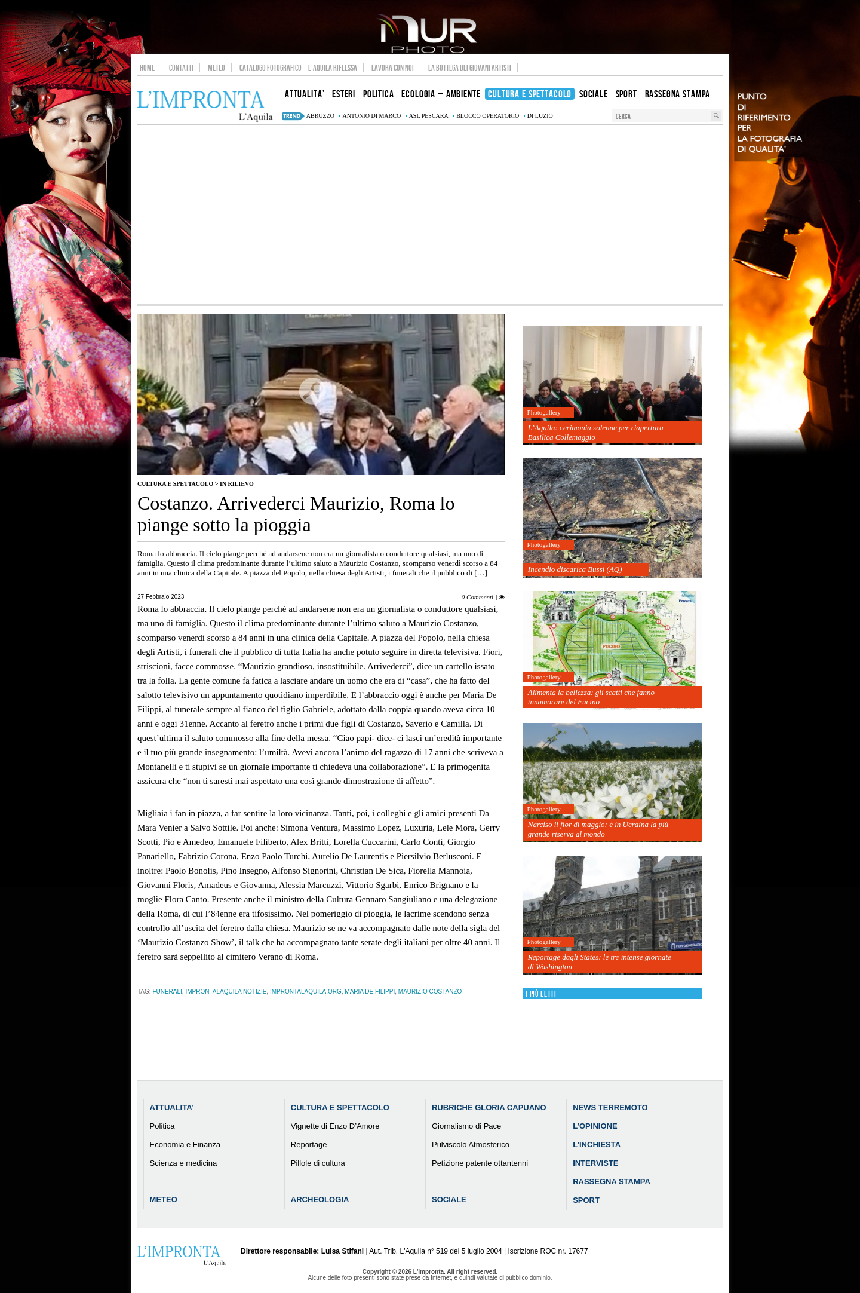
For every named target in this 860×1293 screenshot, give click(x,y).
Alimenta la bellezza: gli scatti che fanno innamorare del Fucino (591, 697)
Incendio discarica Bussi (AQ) (575, 569)
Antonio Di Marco (372, 115)
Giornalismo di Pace (466, 1126)
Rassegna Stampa (611, 1181)
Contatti (181, 67)
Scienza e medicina (183, 1163)
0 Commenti (477, 596)
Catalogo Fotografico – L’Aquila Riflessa (298, 67)
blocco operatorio (487, 115)
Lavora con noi (392, 67)
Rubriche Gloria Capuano (489, 1107)
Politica (162, 1126)
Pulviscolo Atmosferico (470, 1144)
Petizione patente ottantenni (480, 1163)
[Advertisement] (430, 214)
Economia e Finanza (185, 1144)
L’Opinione (595, 1126)
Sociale (449, 1199)
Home (147, 67)
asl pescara (429, 115)
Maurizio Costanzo (430, 991)
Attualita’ (172, 1107)
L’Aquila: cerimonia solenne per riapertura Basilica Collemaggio (596, 432)
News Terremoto (610, 1107)
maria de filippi (370, 991)
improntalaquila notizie (225, 991)
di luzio (540, 115)
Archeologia (320, 1199)
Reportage (309, 1144)
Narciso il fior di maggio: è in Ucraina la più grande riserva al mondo (598, 829)
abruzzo (320, 115)
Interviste (595, 1163)
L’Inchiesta (597, 1144)
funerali (167, 991)
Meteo (216, 67)
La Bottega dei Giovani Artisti (469, 67)
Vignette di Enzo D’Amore (335, 1126)
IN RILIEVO (237, 483)
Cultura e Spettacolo (175, 483)
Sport (586, 1200)
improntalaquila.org (306, 991)
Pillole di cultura (318, 1163)
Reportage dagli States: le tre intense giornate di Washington (599, 961)
